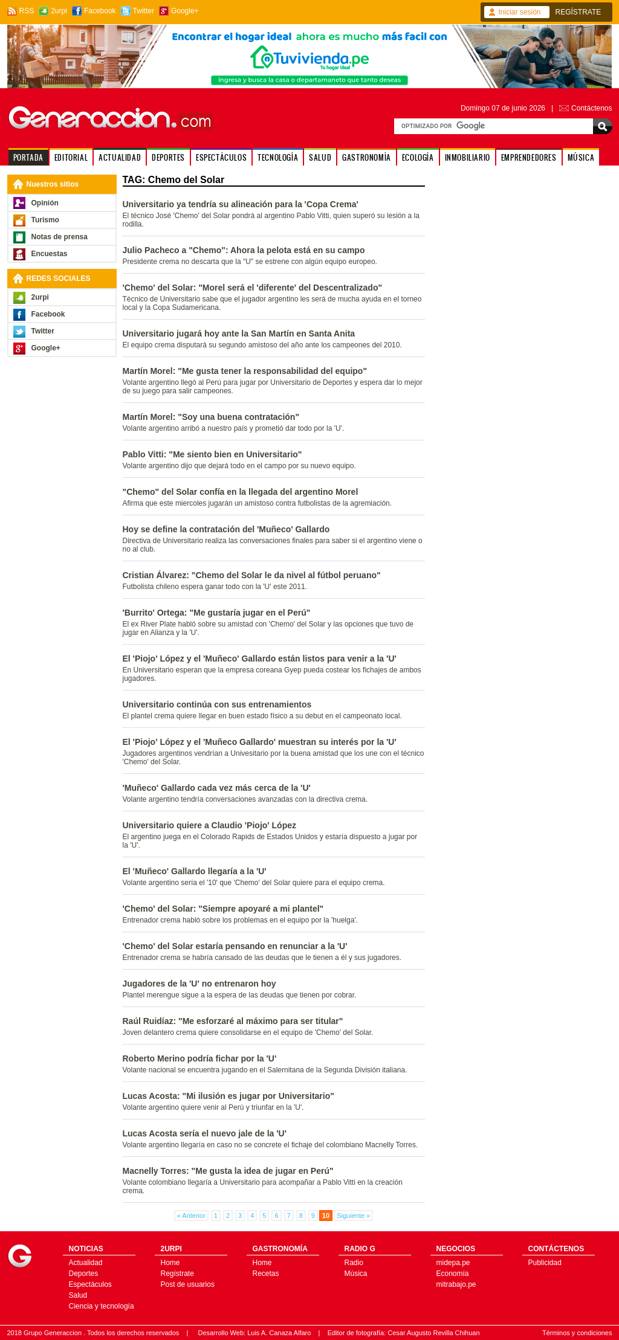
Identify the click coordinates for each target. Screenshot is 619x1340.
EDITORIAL (71, 157)
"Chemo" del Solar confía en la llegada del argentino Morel (240, 492)
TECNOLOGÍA (278, 157)
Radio (354, 1262)
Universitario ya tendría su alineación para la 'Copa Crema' (240, 204)
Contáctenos (591, 108)
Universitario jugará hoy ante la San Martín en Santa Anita (239, 333)
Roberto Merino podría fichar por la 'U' (200, 1058)
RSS (26, 11)
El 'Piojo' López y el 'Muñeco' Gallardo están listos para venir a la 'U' (260, 658)
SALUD (320, 157)
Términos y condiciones (577, 1332)
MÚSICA (581, 157)
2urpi (59, 11)
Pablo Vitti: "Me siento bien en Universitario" (212, 454)
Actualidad (86, 1262)
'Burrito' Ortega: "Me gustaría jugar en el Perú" (217, 612)
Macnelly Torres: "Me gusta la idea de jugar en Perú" (228, 1171)
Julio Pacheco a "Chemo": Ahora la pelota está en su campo (244, 250)
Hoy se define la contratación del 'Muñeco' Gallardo (226, 529)
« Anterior (191, 1215)
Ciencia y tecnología (101, 1306)
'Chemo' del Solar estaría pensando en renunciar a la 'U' (235, 946)
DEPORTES (168, 157)
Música (356, 1273)
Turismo (45, 220)
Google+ (185, 11)
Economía (452, 1273)
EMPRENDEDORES (529, 157)
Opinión (45, 203)
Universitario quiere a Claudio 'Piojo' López (210, 825)
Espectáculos (90, 1284)
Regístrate (177, 1273)
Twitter (143, 11)
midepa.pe (453, 1262)
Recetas (266, 1273)
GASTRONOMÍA (366, 157)
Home (170, 1262)
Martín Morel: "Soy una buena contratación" (211, 417)
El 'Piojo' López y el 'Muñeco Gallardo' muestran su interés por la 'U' (260, 742)
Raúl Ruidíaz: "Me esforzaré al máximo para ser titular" (233, 1021)
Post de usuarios (188, 1284)
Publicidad (545, 1262)
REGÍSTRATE (578, 12)
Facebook (100, 11)
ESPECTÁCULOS (221, 157)
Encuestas (49, 254)
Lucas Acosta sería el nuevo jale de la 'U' (205, 1133)
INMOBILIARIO (467, 157)
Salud (78, 1295)
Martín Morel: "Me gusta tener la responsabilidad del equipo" (245, 371)
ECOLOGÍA (418, 157)
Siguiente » (353, 1215)
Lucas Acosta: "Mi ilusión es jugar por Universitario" (228, 1096)
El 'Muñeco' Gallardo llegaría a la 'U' (195, 871)
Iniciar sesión (520, 12)
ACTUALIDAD (120, 157)
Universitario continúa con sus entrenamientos (217, 704)
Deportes (84, 1273)
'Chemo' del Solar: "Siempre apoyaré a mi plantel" (223, 908)
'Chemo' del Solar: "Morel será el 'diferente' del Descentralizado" (253, 287)
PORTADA (28, 157)
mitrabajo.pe (456, 1284)
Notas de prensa (59, 237)
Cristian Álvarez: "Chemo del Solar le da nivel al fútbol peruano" (252, 575)
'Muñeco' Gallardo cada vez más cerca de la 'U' (217, 788)
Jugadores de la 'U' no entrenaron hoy (199, 983)
